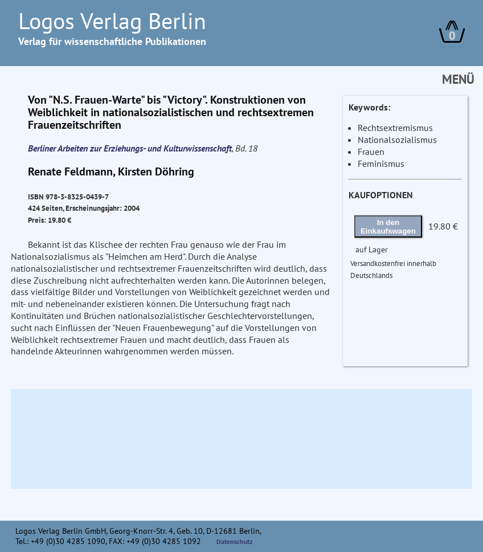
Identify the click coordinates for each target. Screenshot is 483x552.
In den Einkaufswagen (388, 226)
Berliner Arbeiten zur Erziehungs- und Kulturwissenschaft (130, 148)
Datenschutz (234, 541)
